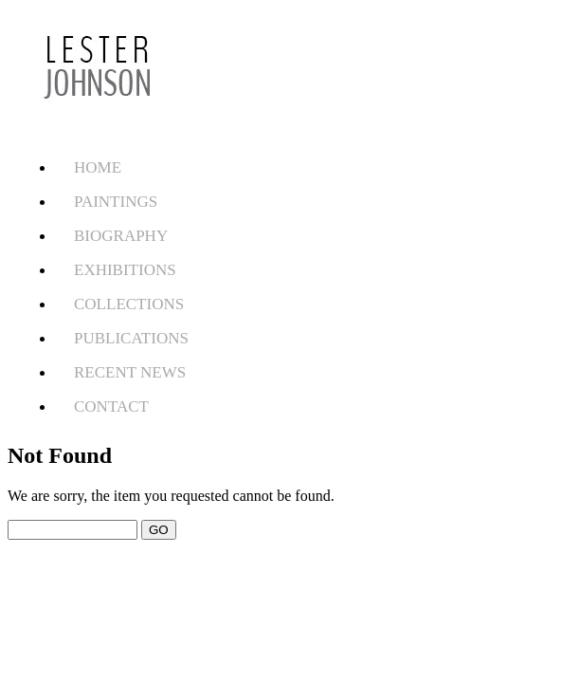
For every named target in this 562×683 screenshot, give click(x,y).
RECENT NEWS (130, 372)
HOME (97, 167)
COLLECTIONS (129, 304)
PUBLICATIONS (131, 338)
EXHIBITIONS (125, 270)
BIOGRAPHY (121, 236)
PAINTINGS (115, 202)
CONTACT (111, 406)
